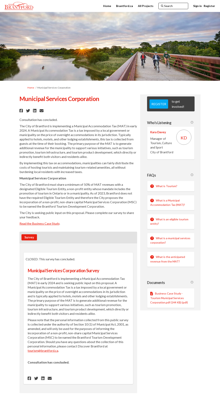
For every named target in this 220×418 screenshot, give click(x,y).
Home (30, 87)
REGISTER (158, 104)
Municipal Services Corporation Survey (63, 270)
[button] (21, 111)
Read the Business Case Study (39, 223)
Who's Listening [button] (170, 123)
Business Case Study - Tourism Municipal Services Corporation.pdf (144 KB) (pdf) (169, 298)
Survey (29, 237)
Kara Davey (158, 132)
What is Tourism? (166, 186)
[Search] (173, 6)
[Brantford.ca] (124, 6)
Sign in (197, 6)
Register (209, 6)
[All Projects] (145, 6)
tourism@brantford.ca (43, 350)
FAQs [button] (170, 175)
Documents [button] (170, 282)
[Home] (107, 6)
